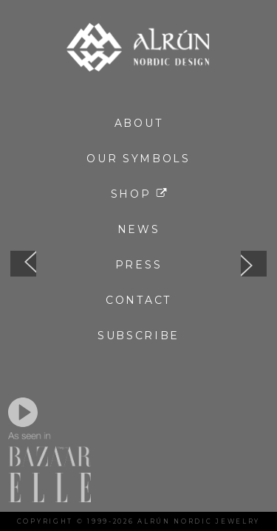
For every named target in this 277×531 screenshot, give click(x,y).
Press (139, 264)
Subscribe (138, 335)
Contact (138, 300)
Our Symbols (138, 158)
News (138, 229)
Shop (139, 194)
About (138, 123)
